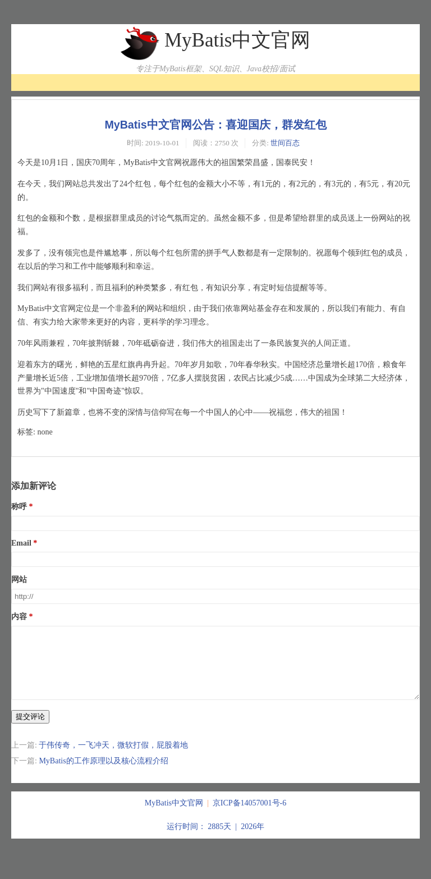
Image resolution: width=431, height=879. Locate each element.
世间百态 (285, 143)
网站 (19, 579)
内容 (19, 616)
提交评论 (30, 730)
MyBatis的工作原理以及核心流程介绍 (103, 774)
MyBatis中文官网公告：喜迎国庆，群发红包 (215, 124)
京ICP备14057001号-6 (249, 816)
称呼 (19, 506)
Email (21, 543)
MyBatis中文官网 (237, 40)
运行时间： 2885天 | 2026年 (215, 840)
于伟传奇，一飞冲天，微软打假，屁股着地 (113, 758)
